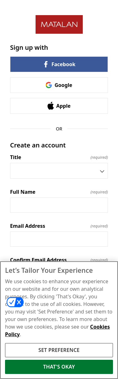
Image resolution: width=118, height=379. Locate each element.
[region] (59, 320)
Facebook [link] (58, 64)
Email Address (59, 226)
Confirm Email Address (59, 260)
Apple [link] (59, 106)
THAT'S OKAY (59, 366)
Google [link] (59, 85)
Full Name (59, 192)
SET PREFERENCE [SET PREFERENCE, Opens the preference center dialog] (59, 350)
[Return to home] (59, 24)
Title (59, 157)
